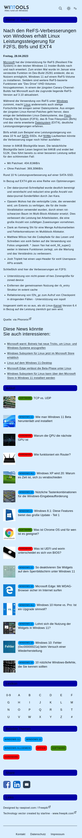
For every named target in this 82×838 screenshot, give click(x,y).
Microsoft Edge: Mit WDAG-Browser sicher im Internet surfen (45, 588)
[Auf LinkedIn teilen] (16, 785)
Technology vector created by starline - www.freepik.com (38, 813)
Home (10, 19)
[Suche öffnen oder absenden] (60, 8)
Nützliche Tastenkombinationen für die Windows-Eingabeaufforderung (47, 494)
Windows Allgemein (17, 748)
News (25, 19)
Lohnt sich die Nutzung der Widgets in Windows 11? (44, 626)
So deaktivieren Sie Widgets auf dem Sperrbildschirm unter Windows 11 (46, 569)
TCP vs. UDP (42, 398)
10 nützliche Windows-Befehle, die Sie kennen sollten (47, 664)
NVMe (47, 136)
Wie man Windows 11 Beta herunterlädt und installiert (44, 419)
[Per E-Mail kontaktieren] (26, 785)
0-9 (8, 695)
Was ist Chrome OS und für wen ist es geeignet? (47, 531)
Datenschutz (38, 834)
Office (41, 748)
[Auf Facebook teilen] (7, 785)
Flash (67, 115)
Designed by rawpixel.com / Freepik (25, 807)
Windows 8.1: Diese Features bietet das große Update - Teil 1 (45, 513)
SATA (25, 136)
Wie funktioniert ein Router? (52, 454)
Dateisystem (43, 122)
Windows (62, 101)
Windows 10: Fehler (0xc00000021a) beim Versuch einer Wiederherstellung (42, 646)
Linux (27, 104)
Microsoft (9, 62)
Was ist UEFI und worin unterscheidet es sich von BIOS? (41, 550)
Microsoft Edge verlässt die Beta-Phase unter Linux (39, 368)
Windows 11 (12, 739)
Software (58, 748)
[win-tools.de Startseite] (16, 8)
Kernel (57, 305)
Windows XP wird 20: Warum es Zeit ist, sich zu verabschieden (46, 475)
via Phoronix (21, 319)
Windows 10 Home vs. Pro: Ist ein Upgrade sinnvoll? (47, 607)
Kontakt (20, 834)
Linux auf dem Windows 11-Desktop (29, 362)
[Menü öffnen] (75, 8)
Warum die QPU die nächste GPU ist (44, 437)
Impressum (57, 834)
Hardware (11, 757)
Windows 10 (33, 739)
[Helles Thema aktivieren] (69, 8)
